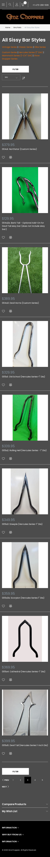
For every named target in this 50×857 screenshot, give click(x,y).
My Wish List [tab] (9, 811)
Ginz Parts (17, 27)
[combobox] (11, 77)
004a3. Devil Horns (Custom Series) (20, 302)
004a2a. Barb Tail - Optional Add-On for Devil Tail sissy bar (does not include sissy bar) (23, 226)
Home (7, 27)
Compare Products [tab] (14, 804)
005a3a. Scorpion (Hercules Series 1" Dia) (23, 597)
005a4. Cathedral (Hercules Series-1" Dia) (23, 671)
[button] (3, 157)
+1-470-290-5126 (41, 5)
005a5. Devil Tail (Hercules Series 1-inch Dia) (25, 745)
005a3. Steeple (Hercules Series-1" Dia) (22, 524)
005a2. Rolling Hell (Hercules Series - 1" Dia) (24, 450)
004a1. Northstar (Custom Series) (19, 149)
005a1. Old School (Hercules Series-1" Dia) (23, 376)
